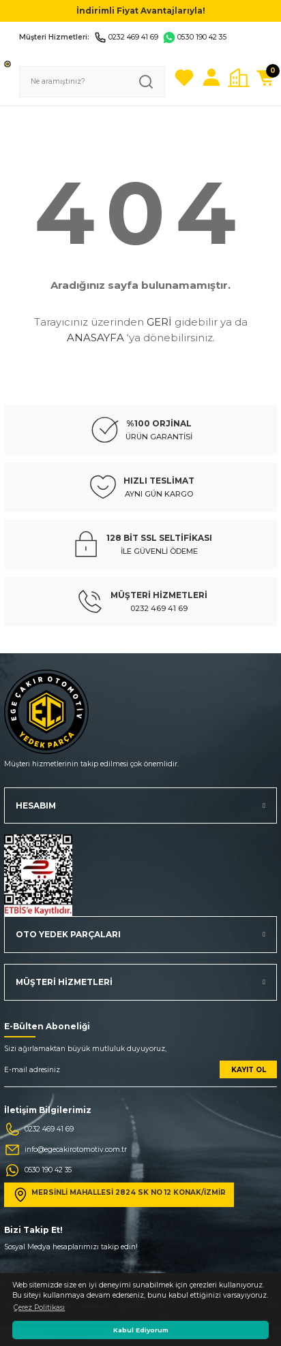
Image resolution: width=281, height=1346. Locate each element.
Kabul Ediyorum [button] (140, 1330)
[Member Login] (211, 78)
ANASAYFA (95, 337)
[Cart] (266, 78)
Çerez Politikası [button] (39, 1307)
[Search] (92, 81)
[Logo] (7, 63)
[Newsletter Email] (140, 1074)
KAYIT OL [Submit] (248, 1069)
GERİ (159, 321)
